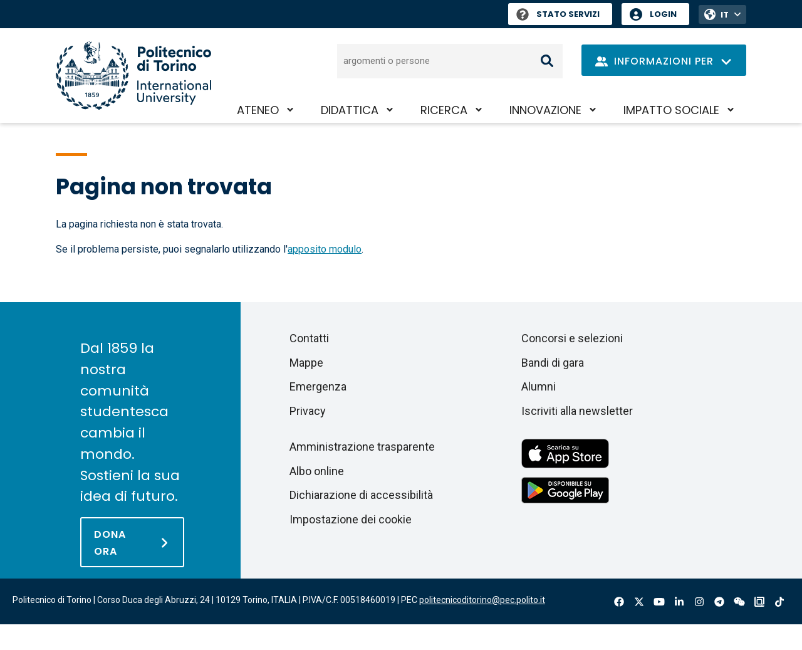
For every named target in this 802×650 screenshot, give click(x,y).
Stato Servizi (558, 14)
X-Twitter (639, 602)
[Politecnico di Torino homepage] (133, 75)
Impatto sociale (671, 110)
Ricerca (443, 110)
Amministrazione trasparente (362, 446)
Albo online (316, 471)
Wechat (739, 602)
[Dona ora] (132, 542)
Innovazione (545, 110)
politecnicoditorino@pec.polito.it (482, 600)
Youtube (659, 602)
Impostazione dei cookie (350, 519)
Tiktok (779, 602)
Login (663, 14)
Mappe (306, 362)
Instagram (699, 602)
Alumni (538, 386)
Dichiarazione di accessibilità (361, 494)
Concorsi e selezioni (572, 338)
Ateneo (258, 110)
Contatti (309, 338)
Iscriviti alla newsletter (577, 410)
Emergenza (317, 386)
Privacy (307, 410)
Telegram (719, 602)
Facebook (619, 602)
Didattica (349, 110)
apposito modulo (325, 249)
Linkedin (679, 602)
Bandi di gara (552, 362)
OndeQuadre (759, 602)
